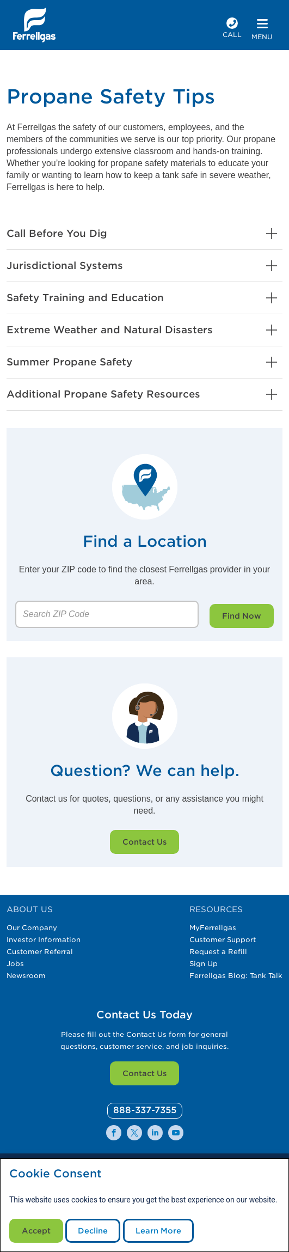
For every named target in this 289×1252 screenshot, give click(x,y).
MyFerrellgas (212, 928)
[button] (144, 233)
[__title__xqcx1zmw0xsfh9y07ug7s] (34, 25)
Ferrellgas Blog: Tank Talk (235, 976)
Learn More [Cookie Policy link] (158, 1230)
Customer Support (222, 940)
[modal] (144, 1205)
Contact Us (144, 842)
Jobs (15, 964)
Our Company (32, 928)
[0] (144, 1111)
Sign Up (203, 964)
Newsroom (26, 976)
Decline (93, 1230)
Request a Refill (218, 952)
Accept (36, 1230)
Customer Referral (40, 952)
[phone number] (232, 29)
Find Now (241, 616)
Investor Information (44, 940)
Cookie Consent (55, 1174)
